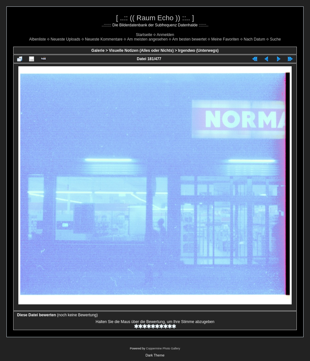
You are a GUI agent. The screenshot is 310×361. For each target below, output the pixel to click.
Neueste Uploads (65, 39)
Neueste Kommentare (104, 39)
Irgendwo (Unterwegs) (198, 50)
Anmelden (165, 34)
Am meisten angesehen (147, 39)
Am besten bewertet (189, 39)
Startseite (144, 34)
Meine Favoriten (225, 39)
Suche (275, 39)
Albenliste (37, 39)
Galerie (98, 50)
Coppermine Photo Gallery (163, 348)
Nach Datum (254, 39)
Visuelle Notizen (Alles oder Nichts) (141, 50)
